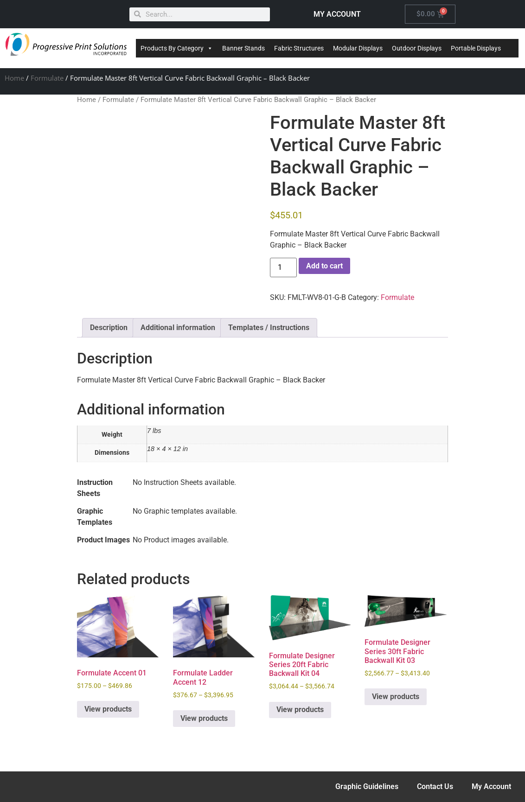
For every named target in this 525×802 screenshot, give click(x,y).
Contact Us (435, 786)
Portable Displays (476, 48)
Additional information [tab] (178, 327)
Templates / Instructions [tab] (268, 327)
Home (14, 78)
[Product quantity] (283, 267)
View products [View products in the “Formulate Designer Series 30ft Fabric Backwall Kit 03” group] (395, 696)
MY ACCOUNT (337, 14)
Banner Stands (243, 48)
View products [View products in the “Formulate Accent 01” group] (108, 709)
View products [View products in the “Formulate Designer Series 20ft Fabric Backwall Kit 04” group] (300, 709)
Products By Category (177, 48)
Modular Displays (358, 48)
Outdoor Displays (417, 48)
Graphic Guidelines (366, 786)
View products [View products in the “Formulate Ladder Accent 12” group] (204, 718)
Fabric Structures (299, 48)
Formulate (47, 78)
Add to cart (324, 265)
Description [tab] (109, 327)
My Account (491, 786)
